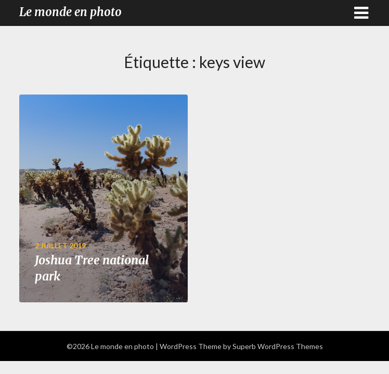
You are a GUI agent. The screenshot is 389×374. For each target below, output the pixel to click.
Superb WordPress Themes (277, 346)
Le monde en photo (70, 12)
